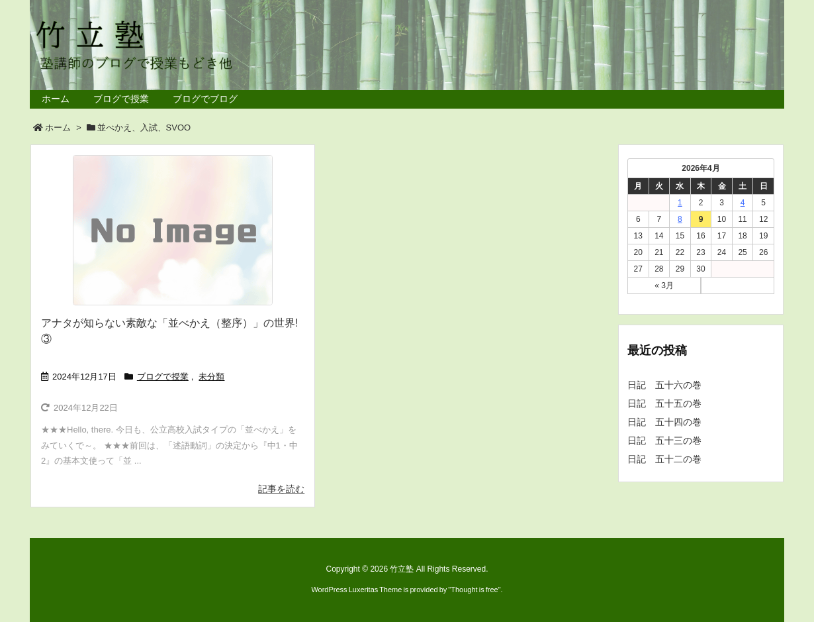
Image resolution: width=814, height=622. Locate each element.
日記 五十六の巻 (664, 385)
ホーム (58, 127)
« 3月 (664, 285)
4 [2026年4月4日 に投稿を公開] (743, 202)
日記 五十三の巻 (664, 440)
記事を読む (281, 489)
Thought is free (474, 590)
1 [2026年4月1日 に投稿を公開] (680, 202)
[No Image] (172, 230)
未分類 (211, 377)
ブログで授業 (163, 377)
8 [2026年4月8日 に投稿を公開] (680, 219)
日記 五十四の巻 (664, 422)
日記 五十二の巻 (664, 459)
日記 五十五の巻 (664, 403)
